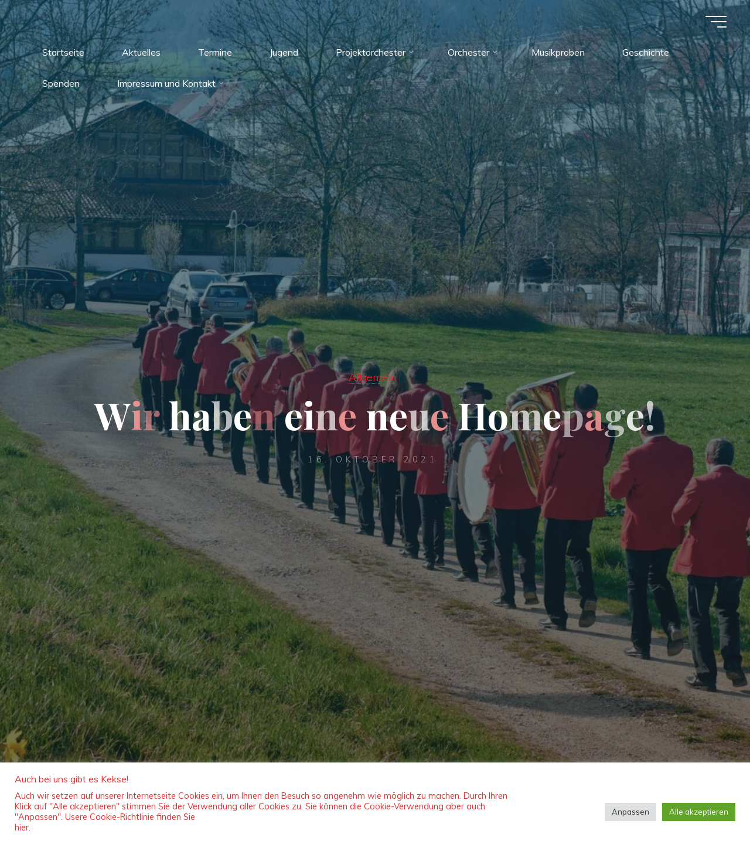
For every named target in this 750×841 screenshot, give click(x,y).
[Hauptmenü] (716, 22)
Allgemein (372, 376)
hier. (22, 827)
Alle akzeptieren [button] (698, 811)
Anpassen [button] (630, 811)
